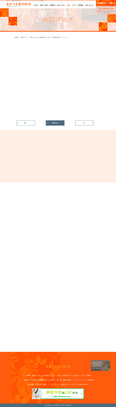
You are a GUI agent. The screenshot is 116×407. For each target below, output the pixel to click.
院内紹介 (47, 375)
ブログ (74, 4)
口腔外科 (52, 380)
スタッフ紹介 (56, 375)
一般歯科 (25, 380)
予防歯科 (90, 380)
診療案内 (52, 4)
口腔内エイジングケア (68, 384)
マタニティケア (79, 380)
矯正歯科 (31, 384)
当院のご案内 (44, 4)
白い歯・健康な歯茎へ (64, 380)
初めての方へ (61, 4)
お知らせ (76, 375)
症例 (68, 4)
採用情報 (80, 4)
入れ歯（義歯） (41, 384)
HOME (36, 4)
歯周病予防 (43, 380)
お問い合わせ (89, 4)
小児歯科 (34, 380)
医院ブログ (67, 375)
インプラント (54, 384)
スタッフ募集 (86, 375)
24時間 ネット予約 (105, 3)
